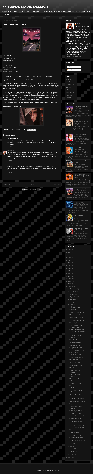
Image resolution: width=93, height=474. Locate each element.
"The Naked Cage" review (77, 360)
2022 (70, 255)
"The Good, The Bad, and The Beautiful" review (77, 426)
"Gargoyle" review (74, 345)
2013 (70, 268)
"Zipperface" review (75, 413)
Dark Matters (70, 84)
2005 (70, 457)
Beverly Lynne (7, 71)
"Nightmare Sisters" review (77, 404)
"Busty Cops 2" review (80, 189)
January (72, 454)
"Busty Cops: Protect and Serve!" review (81, 107)
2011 (70, 273)
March (72, 449)
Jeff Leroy (12, 58)
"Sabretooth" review (75, 342)
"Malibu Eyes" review (75, 411)
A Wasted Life (70, 92)
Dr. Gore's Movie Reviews (25, 7)
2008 (70, 281)
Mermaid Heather (68, 80)
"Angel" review (73, 368)
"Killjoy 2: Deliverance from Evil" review (76, 353)
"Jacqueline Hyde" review (77, 401)
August (72, 299)
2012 (70, 271)
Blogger (57, 470)
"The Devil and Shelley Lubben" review (81, 229)
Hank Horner (6, 69)
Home (7, 14)
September (73, 297)
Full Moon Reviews (69, 88)
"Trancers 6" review (75, 383)
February (73, 451)
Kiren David (6, 66)
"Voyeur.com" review (75, 418)
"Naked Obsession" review (77, 416)
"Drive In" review (74, 432)
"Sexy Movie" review (80, 134)
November (73, 291)
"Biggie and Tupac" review (77, 440)
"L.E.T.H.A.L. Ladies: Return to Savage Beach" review (81, 175)
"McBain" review (74, 309)
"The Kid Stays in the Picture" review (75, 326)
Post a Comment (10, 176)
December (73, 289)
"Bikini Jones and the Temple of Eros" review (81, 120)
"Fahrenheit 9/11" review (76, 315)
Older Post (56, 184)
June (71, 304)
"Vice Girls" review (79, 148)
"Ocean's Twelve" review (76, 312)
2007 (70, 284)
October (72, 294)
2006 (70, 286)
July (71, 302)
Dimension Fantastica (69, 96)
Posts (69, 66)
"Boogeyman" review (75, 348)
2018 (70, 263)
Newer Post (7, 184)
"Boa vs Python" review (76, 323)
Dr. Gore (9, 150)
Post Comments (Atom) (35, 189)
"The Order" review (75, 340)
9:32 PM (9, 160)
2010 (70, 276)
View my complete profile (73, 56)
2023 (70, 252)
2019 (70, 260)
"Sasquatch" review (75, 362)
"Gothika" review (79, 202)
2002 (13, 55)
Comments (71, 69)
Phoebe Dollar (7, 64)
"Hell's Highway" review (76, 350)
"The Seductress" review (76, 320)
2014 (70, 265)
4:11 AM (9, 172)
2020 (70, 257)
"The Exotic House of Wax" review (80, 216)
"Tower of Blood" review (76, 437)
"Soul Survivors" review (76, 398)
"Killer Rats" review (75, 307)
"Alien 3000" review (75, 435)
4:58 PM (9, 146)
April (71, 446)
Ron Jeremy (6, 73)
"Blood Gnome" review (76, 365)
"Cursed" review (74, 430)
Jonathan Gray (7, 67)
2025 (70, 249)
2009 (70, 279)
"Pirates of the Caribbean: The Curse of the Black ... (77, 331)
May (71, 443)
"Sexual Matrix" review (76, 317)
